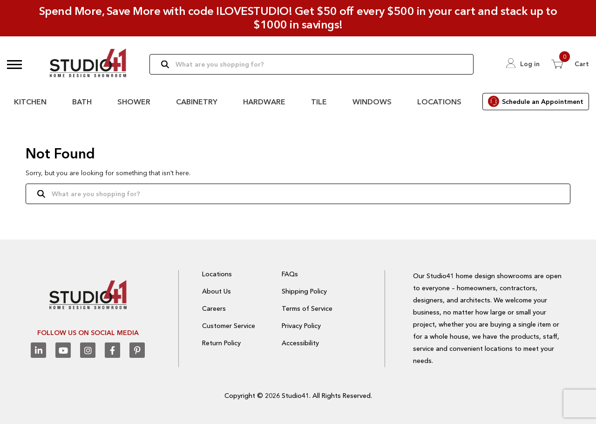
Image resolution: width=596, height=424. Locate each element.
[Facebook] (112, 350)
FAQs (290, 274)
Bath (82, 101)
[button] (14, 64)
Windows (372, 101)
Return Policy (221, 343)
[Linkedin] (38, 350)
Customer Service (228, 325)
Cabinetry (196, 101)
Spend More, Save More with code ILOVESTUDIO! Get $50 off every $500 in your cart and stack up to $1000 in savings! (298, 17)
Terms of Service (307, 308)
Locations (439, 101)
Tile (319, 101)
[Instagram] (87, 350)
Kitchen (30, 101)
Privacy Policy (301, 325)
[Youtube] (63, 350)
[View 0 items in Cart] (570, 64)
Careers (214, 308)
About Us (216, 291)
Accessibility (300, 343)
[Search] (311, 64)
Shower (133, 101)
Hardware (264, 101)
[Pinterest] (137, 350)
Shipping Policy (304, 291)
